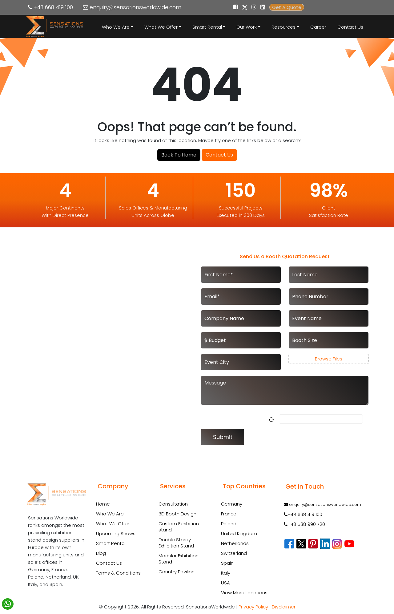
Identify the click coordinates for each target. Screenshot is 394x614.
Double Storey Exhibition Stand (176, 543)
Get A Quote (286, 7)
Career (318, 27)
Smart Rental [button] (207, 27)
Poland (228, 523)
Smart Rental (111, 543)
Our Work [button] (246, 27)
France (228, 513)
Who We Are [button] (116, 27)
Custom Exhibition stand (179, 527)
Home (103, 504)
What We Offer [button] (161, 27)
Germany (231, 504)
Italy (225, 573)
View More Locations (244, 592)
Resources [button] (283, 27)
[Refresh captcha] (272, 419)
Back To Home (178, 154)
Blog (101, 553)
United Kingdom (239, 533)
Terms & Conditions (118, 573)
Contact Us (350, 27)
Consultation (173, 504)
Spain (227, 563)
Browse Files (328, 359)
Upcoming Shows (115, 533)
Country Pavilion (177, 572)
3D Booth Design (177, 514)
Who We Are (110, 513)
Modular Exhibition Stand (179, 559)
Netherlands (235, 543)
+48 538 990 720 (304, 524)
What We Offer (112, 523)
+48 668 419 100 (53, 7)
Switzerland (234, 553)
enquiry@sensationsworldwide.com (135, 7)
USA (225, 582)
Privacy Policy (253, 607)
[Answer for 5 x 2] (321, 419)
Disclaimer (284, 607)
